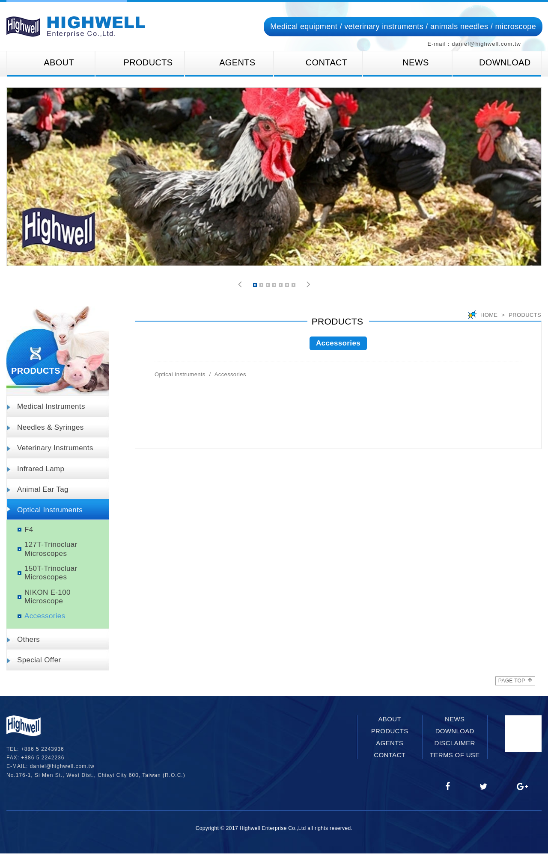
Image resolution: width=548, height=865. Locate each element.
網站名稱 (75, 26)
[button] (240, 284)
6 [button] (287, 286)
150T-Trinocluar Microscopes (50, 572)
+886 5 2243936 (42, 749)
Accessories (45, 616)
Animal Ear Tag (42, 489)
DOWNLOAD (496, 62)
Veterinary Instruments (55, 448)
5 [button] (281, 286)
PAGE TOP (515, 680)
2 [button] (262, 286)
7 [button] (294, 286)
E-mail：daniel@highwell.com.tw (474, 44)
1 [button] (255, 286)
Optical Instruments (50, 510)
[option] (274, 176)
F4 (28, 529)
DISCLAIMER (455, 743)
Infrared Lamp (40, 469)
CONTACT (318, 62)
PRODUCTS (140, 62)
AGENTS (229, 62)
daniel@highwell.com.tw (62, 766)
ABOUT (50, 62)
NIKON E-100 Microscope (47, 596)
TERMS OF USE (455, 755)
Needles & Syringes (50, 427)
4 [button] (275, 286)
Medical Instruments (51, 406)
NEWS (407, 62)
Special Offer (39, 660)
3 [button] (268, 286)
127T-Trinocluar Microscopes (50, 548)
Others (28, 639)
